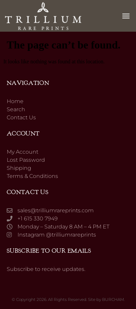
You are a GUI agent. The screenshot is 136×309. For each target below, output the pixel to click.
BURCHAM (113, 299)
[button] (126, 16)
